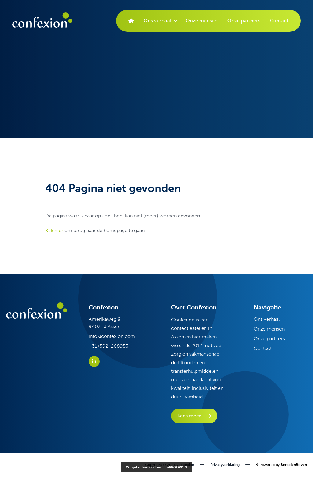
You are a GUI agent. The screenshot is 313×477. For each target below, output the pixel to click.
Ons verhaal (157, 21)
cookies (155, 467)
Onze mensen (202, 21)
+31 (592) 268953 (108, 346)
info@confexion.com (112, 336)
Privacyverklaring (225, 465)
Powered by (281, 465)
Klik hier (54, 230)
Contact (279, 21)
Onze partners (243, 21)
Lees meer (189, 416)
